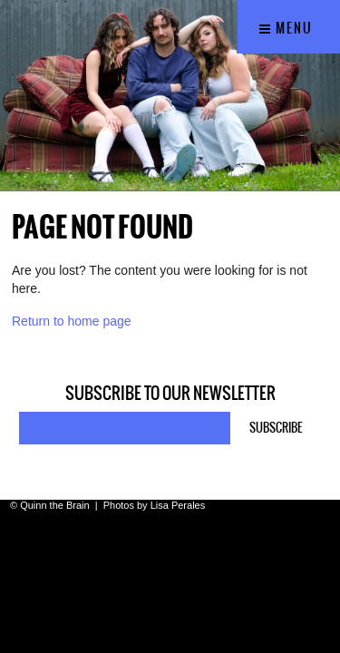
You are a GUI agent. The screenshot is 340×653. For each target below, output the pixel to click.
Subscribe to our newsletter (170, 393)
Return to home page (71, 321)
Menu (286, 28)
